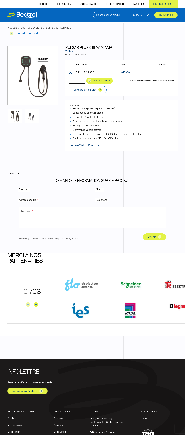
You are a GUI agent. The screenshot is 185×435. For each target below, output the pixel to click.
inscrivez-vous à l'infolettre (27, 391)
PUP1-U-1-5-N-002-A (85, 72)
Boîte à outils (60, 432)
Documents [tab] (13, 173)
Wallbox (69, 51)
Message (27, 211)
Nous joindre (166, 16)
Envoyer (154, 237)
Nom (99, 189)
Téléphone (101, 200)
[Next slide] (36, 304)
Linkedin (145, 418)
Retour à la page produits (25, 33)
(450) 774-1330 (109, 432)
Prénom (24, 189)
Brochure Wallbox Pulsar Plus (84, 145)
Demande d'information (88, 90)
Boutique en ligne (163, 4)
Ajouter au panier (99, 80)
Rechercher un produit (108, 16)
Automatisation (88, 4)
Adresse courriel (28, 200)
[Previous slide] (28, 304)
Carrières (138, 4)
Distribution (64, 4)
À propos (58, 418)
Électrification (115, 4)
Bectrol (43, 4)
